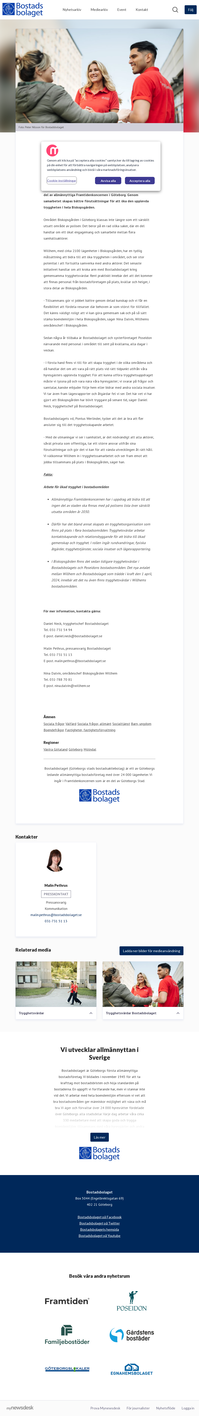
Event (121, 9)
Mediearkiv (99, 9)
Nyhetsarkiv (72, 9)
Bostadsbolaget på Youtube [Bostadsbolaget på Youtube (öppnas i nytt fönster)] (99, 1235)
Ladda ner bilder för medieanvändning (151, 951)
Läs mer (100, 1137)
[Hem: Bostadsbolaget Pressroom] (22, 9)
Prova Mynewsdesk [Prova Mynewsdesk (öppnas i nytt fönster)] (105, 1408)
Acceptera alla (139, 181)
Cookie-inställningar (61, 180)
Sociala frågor (54, 723)
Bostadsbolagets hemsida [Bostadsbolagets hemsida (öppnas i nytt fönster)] (99, 1229)
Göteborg (76, 749)
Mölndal (90, 749)
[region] (101, 166)
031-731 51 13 (56, 921)
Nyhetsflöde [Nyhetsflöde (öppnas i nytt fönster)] (165, 1408)
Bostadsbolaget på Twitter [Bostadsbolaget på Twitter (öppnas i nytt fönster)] (99, 1223)
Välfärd (70, 723)
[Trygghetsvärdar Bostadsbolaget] (143, 984)
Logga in (188, 1408)
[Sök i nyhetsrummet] (175, 10)
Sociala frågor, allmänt (94, 723)
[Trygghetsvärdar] (56, 984)
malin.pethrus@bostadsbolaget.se (56, 915)
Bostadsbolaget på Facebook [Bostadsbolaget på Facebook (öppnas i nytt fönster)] (100, 1217)
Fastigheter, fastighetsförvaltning (90, 730)
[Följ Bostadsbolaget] (191, 9)
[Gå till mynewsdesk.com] (20, 1408)
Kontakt (142, 9)
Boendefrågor (54, 730)
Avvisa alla (108, 181)
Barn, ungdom (141, 723)
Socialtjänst (121, 723)
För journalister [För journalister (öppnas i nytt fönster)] (138, 1408)
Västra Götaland (56, 749)
